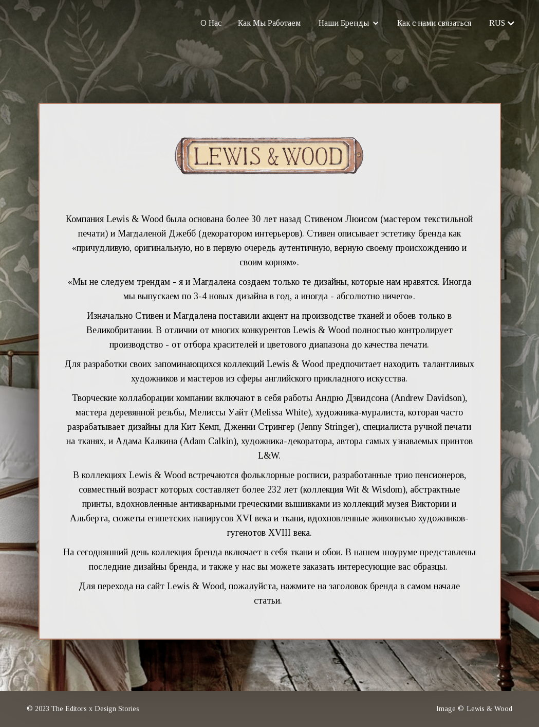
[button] (348, 23)
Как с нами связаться (434, 23)
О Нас (211, 23)
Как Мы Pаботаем (269, 23)
